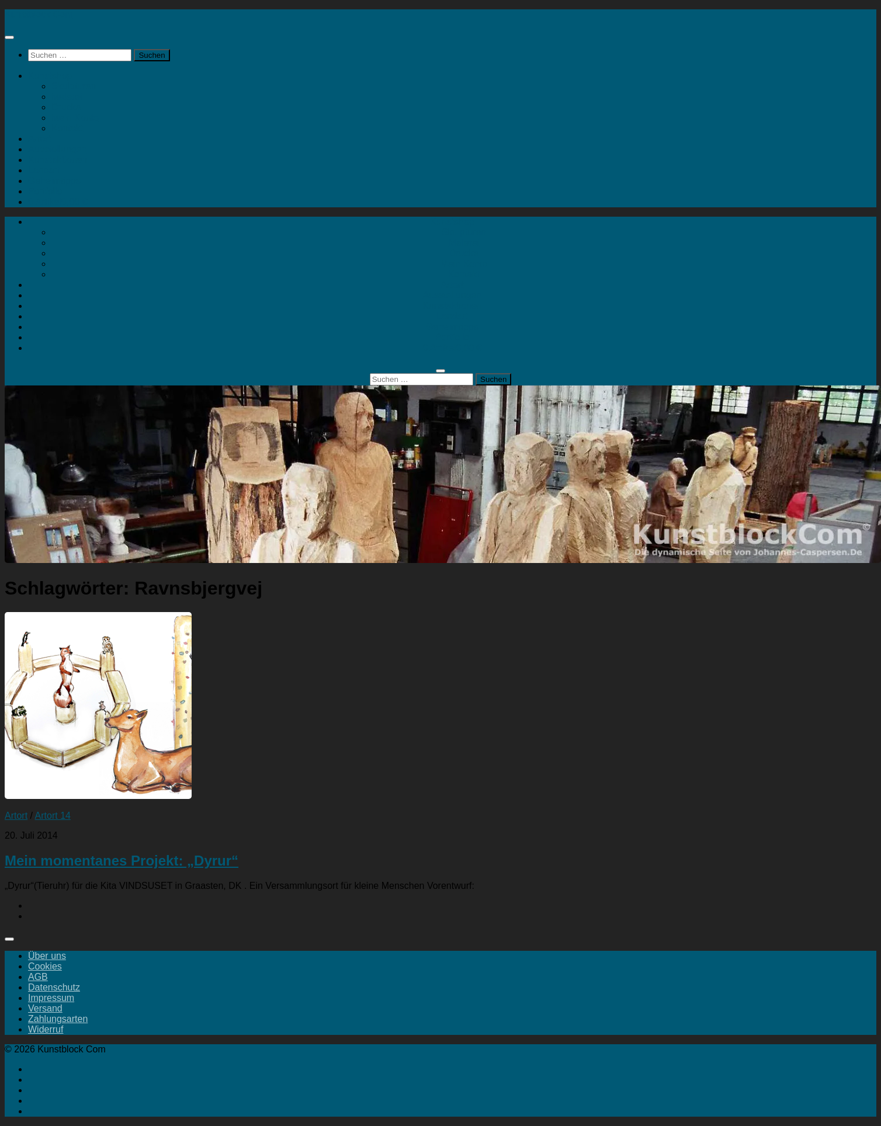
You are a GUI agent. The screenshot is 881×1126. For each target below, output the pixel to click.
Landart (44, 170)
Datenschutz (54, 987)
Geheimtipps (54, 181)
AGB (38, 977)
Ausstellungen (57, 149)
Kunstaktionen (57, 160)
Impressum (51, 998)
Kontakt (67, 128)
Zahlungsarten (58, 1019)
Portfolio (45, 191)
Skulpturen (73, 86)
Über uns (47, 956)
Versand (45, 1008)
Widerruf (45, 1029)
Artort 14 (53, 816)
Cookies (45, 966)
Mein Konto (75, 118)
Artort (39, 139)
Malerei (66, 97)
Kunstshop (50, 76)
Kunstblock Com (39, 14)
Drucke (66, 107)
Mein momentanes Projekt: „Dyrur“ (121, 860)
